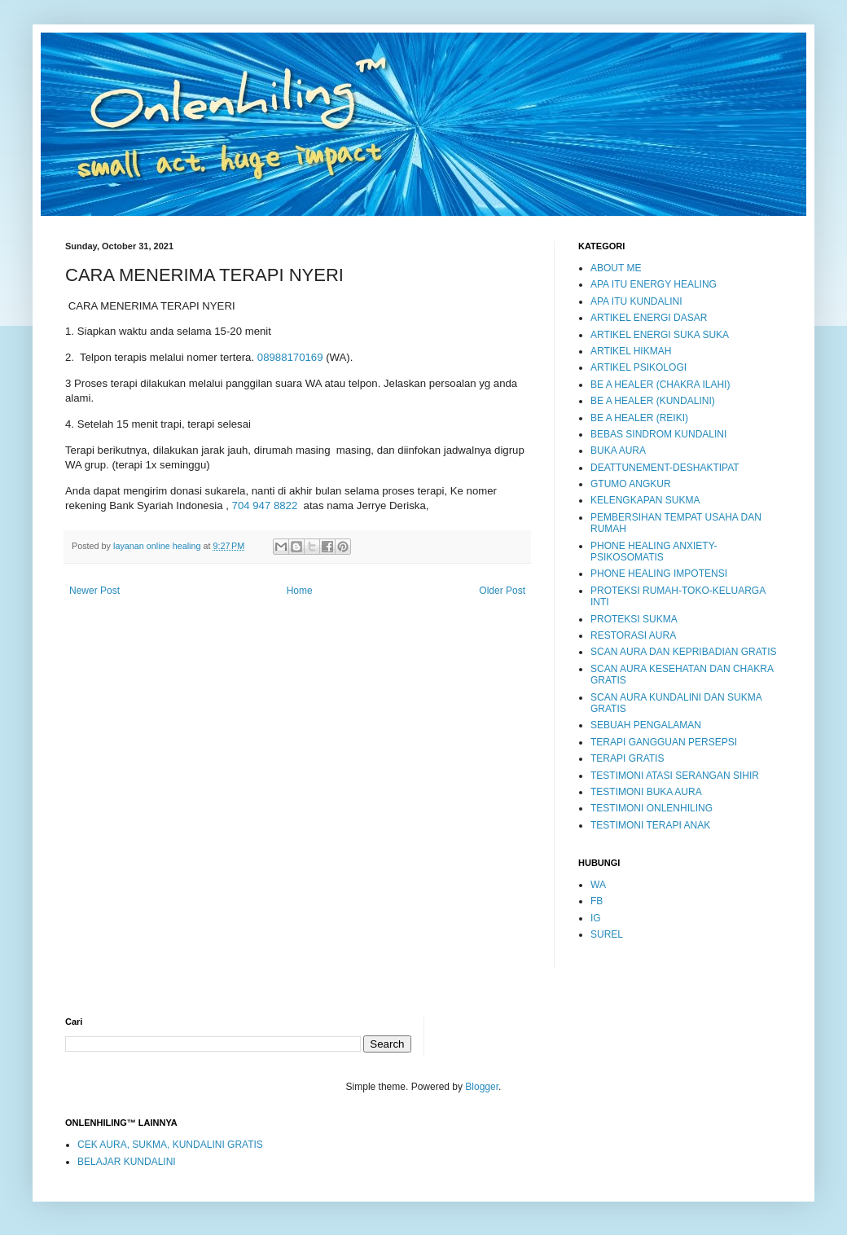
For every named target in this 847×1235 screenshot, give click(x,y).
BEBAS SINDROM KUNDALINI (658, 434)
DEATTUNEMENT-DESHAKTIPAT (664, 467)
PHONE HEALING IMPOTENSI (658, 573)
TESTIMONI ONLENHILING (651, 808)
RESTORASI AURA (633, 635)
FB (596, 901)
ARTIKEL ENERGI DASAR (648, 317)
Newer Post (94, 590)
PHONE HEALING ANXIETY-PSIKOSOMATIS (654, 551)
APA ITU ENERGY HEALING (653, 284)
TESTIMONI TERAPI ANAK (650, 825)
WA (598, 884)
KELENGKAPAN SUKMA (645, 500)
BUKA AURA (618, 450)
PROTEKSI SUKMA (634, 619)
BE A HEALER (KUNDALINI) (652, 401)
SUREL (606, 934)
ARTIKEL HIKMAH (630, 351)
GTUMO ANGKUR (630, 484)
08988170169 (290, 357)
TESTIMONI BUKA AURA (646, 792)
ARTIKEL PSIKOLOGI (638, 367)
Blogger (481, 1086)
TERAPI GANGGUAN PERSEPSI (663, 742)
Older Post (502, 590)
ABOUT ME (615, 268)
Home (300, 590)
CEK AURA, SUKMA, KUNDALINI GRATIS (170, 1144)
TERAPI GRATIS (627, 758)
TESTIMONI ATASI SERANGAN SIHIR (674, 775)
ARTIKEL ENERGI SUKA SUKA (659, 335)
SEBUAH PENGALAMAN (645, 725)
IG (595, 918)
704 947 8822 (265, 505)
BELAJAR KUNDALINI (126, 1161)
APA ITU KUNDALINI (636, 301)
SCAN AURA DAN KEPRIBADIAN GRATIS (683, 651)
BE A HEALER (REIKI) (639, 418)
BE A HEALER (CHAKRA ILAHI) (660, 384)
